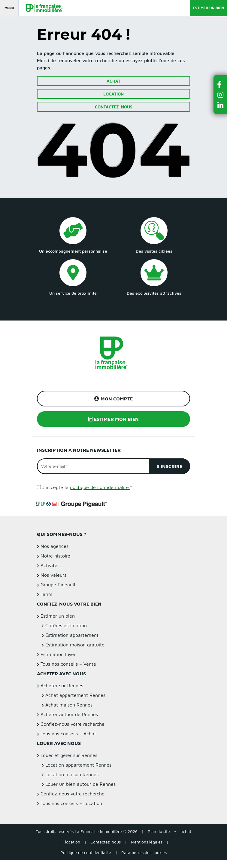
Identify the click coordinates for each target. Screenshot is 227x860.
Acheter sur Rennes (62, 685)
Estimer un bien (208, 8)
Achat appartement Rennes (75, 695)
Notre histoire (55, 555)
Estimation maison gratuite (74, 644)
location (72, 841)
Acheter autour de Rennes (69, 714)
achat (185, 831)
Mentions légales (146, 841)
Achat (113, 81)
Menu (9, 8)
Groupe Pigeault (58, 584)
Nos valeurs (53, 575)
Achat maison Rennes (68, 704)
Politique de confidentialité (85, 852)
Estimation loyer (58, 654)
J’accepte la (87, 487)
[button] (220, 84)
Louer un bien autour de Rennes (80, 784)
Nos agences (54, 546)
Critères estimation (66, 625)
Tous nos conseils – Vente (68, 664)
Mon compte (113, 398)
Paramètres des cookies (144, 852)
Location (113, 93)
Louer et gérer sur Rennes (69, 755)
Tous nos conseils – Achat (68, 733)
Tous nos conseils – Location (71, 803)
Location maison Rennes (71, 774)
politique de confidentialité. (100, 487)
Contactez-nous (113, 106)
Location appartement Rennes (78, 764)
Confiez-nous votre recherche (72, 724)
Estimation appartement (71, 635)
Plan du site (159, 831)
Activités (50, 565)
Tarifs (46, 594)
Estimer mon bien (113, 419)
